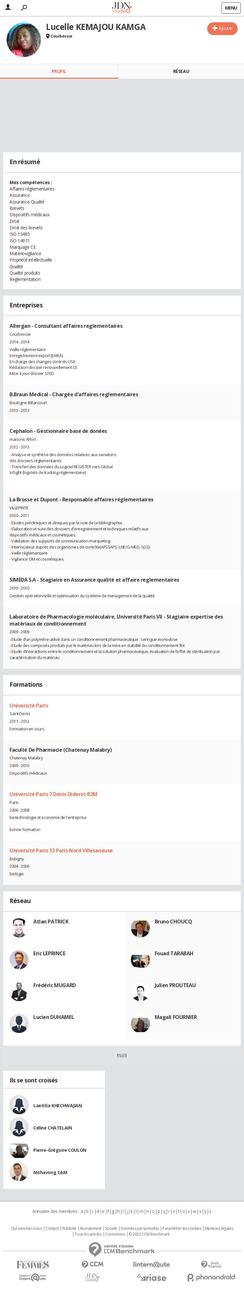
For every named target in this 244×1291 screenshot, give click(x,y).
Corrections (115, 1234)
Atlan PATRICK (51, 921)
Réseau (181, 71)
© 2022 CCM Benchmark (149, 1234)
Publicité (69, 1228)
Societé (111, 1228)
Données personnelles (140, 1228)
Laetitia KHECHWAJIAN (57, 1105)
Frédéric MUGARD (54, 985)
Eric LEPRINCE (49, 953)
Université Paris (29, 705)
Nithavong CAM (50, 1172)
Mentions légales (219, 1228)
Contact (51, 1228)
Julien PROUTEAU (175, 985)
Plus (122, 1055)
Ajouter (226, 28)
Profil (59, 71)
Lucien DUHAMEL (53, 1017)
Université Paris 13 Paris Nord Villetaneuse (61, 850)
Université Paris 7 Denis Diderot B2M (54, 794)
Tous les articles (88, 1234)
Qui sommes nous (26, 1228)
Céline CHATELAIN (52, 1128)
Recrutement (90, 1228)
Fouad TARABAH (174, 953)
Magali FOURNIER (176, 1017)
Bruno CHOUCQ (173, 921)
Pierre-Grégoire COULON (59, 1150)
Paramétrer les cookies (181, 1228)
